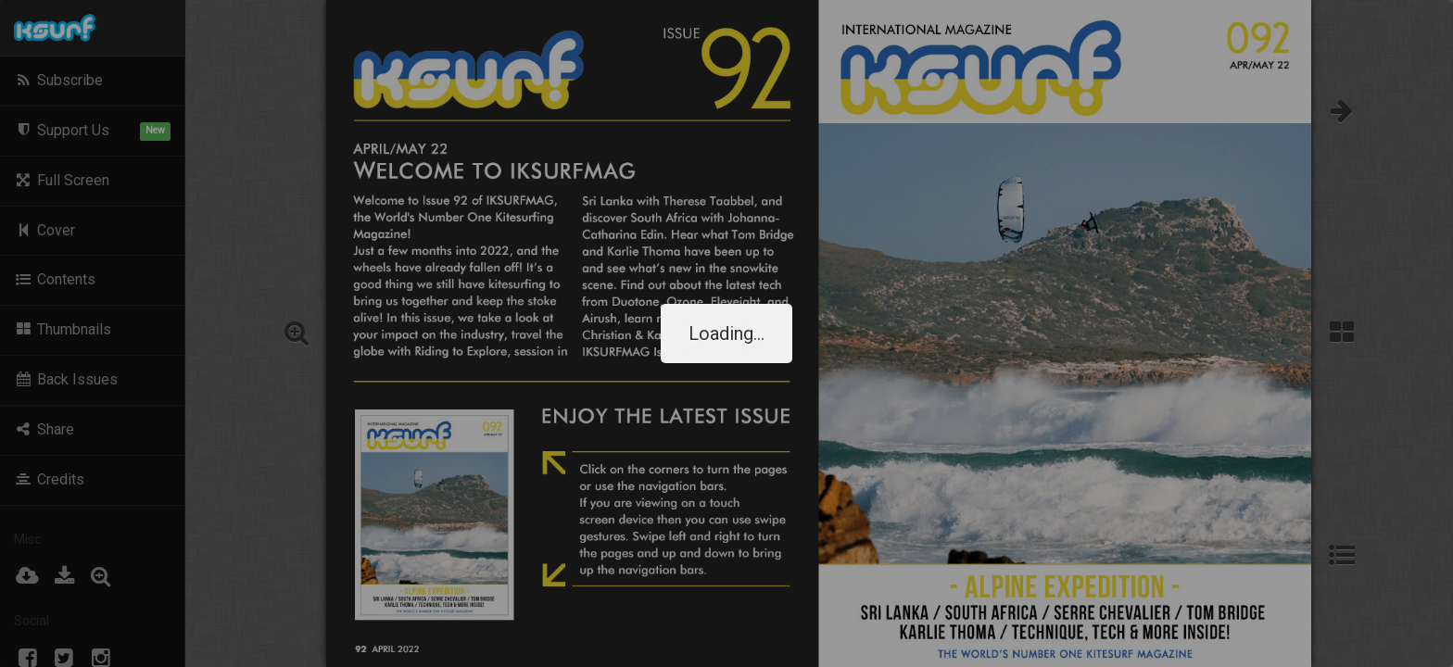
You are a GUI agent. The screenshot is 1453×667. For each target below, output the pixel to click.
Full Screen (61, 180)
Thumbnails (62, 329)
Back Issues (66, 379)
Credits (49, 479)
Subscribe (58, 80)
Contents (54, 279)
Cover (44, 230)
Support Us (92, 131)
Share (44, 429)
